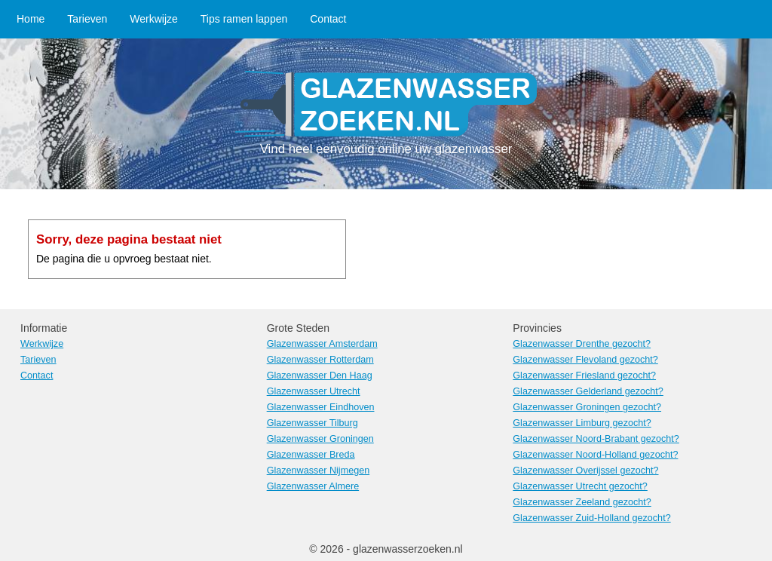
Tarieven (87, 19)
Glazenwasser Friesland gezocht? (584, 375)
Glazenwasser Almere (313, 486)
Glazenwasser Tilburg (312, 423)
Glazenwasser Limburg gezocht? (582, 423)
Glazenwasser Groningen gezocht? (587, 407)
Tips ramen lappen (244, 19)
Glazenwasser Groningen (320, 439)
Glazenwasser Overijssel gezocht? (585, 470)
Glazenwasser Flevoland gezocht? (585, 359)
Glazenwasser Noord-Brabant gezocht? (596, 439)
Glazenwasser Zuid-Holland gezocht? (591, 518)
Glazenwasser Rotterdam (320, 359)
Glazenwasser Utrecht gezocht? (580, 486)
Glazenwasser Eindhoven (321, 407)
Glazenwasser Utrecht (313, 391)
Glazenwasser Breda (311, 454)
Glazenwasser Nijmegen (318, 470)
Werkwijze (154, 19)
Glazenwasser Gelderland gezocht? (588, 391)
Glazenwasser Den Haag (319, 375)
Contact (328, 19)
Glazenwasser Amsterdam (322, 344)
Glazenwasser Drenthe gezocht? (582, 344)
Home (30, 19)
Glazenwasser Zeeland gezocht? (582, 502)
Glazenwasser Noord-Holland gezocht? (595, 454)
